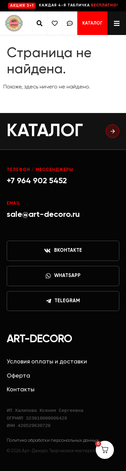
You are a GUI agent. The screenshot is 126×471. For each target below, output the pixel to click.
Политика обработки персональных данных (53, 440)
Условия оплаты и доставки (47, 362)
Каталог (92, 23)
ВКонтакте (63, 251)
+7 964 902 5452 (37, 181)
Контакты (21, 390)
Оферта (18, 376)
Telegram (63, 301)
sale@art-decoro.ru (43, 214)
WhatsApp (63, 276)
